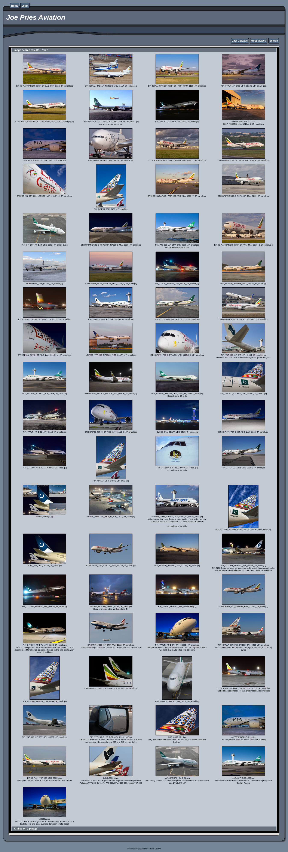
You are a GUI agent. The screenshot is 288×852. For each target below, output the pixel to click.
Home (14, 5)
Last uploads (240, 40)
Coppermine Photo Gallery (149, 849)
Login (24, 5)
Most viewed (258, 40)
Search (273, 40)
